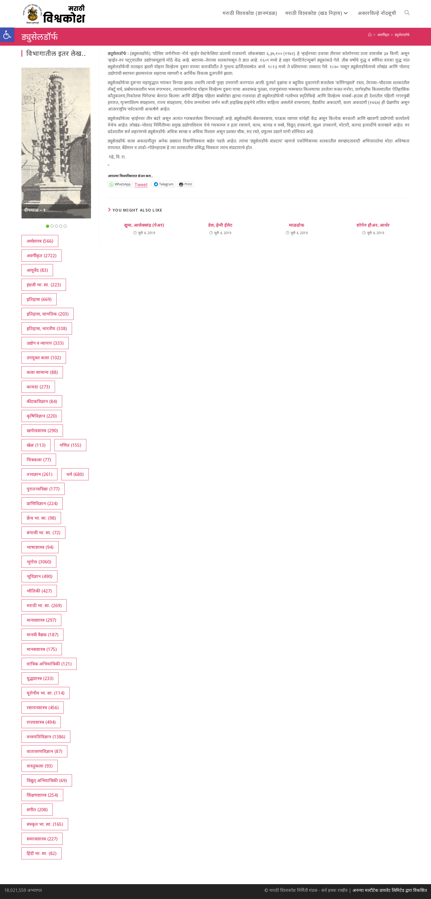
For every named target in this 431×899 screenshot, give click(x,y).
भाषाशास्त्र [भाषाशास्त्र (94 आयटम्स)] (40, 547)
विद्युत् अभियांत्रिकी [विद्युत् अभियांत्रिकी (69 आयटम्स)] (47, 780)
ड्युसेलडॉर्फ (402, 34)
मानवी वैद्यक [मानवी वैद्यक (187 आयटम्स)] (42, 634)
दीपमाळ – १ (35, 210)
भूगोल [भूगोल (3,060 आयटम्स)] (39, 561)
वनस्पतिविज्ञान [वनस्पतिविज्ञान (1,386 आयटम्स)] (46, 736)
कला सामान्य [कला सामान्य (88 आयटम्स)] (42, 372)
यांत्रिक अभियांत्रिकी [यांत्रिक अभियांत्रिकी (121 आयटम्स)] (49, 663)
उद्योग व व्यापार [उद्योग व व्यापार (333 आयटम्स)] (45, 343)
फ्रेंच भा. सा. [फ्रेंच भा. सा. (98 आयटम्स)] (41, 518)
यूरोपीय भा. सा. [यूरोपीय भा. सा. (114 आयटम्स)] (45, 693)
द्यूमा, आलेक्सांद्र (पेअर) (144, 225)
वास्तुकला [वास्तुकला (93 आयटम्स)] (40, 766)
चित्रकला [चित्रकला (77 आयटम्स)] (39, 459)
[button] (7, 35)
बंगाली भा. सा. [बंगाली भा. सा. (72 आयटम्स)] (43, 532)
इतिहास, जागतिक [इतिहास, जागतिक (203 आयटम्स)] (47, 314)
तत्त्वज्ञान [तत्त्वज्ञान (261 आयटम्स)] (39, 474)
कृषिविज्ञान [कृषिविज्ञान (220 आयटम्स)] (42, 416)
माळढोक (296, 225)
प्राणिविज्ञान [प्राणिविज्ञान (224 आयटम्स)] (42, 503)
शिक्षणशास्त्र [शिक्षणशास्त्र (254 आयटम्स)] (42, 795)
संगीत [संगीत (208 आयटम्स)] (37, 809)
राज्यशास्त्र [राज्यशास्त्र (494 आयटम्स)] (41, 722)
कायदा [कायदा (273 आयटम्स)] (38, 386)
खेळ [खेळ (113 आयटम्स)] (36, 445)
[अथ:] (370, 34)
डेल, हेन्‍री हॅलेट (220, 225)
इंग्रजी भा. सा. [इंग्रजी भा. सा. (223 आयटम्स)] (44, 284)
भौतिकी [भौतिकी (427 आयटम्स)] (39, 591)
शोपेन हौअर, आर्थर (373, 225)
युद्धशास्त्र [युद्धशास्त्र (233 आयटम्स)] (40, 678)
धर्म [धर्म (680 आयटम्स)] (75, 474)
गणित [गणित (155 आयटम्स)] (70, 445)
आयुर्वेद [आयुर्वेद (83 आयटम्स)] (37, 270)
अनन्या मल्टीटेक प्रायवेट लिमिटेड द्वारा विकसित (389, 890)
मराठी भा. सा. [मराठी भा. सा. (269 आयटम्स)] (44, 605)
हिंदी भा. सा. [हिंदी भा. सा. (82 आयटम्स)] (41, 853)
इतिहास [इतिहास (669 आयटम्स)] (39, 299)
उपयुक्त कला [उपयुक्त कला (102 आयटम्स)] (44, 357)
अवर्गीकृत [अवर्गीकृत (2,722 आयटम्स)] (41, 255)
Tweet (141, 184)
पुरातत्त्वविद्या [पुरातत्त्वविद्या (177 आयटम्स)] (43, 489)
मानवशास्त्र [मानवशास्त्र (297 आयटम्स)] (41, 620)
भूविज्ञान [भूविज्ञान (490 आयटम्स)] (39, 576)
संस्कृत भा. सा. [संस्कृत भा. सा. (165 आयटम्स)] (45, 824)
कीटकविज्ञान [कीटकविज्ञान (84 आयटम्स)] (42, 401)
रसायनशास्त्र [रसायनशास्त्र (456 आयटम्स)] (43, 707)
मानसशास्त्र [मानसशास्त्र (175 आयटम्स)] (42, 649)
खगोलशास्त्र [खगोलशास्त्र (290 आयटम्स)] (42, 430)
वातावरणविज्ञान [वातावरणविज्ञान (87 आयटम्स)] (44, 751)
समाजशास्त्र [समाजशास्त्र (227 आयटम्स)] (42, 838)
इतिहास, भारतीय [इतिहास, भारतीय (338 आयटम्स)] (47, 328)
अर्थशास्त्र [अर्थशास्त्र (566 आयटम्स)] (40, 241)
